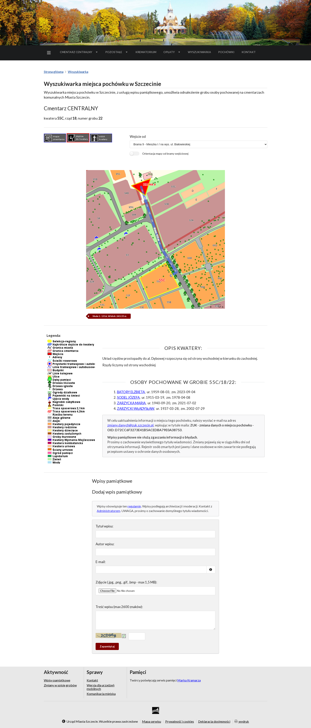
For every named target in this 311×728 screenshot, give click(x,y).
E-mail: (101, 562)
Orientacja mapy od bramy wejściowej (165, 153)
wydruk (241, 721)
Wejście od (138, 136)
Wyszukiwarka (199, 52)
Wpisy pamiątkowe (57, 680)
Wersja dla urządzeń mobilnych (100, 687)
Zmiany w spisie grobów (60, 685)
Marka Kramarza (189, 680)
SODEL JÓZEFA (128, 397)
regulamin (134, 506)
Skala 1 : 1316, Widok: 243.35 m (109, 316)
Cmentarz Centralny (79, 52)
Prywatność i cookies (179, 721)
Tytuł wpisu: (104, 526)
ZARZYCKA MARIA (131, 403)
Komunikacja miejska (101, 694)
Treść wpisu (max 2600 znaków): (119, 607)
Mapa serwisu (151, 721)
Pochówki (227, 52)
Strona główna (53, 71)
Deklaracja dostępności (214, 721)
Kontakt (249, 52)
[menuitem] (49, 53)
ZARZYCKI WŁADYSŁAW (135, 408)
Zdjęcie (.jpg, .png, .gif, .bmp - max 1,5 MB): (126, 582)
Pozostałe (116, 52)
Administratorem (108, 511)
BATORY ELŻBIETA (131, 392)
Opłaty (172, 52)
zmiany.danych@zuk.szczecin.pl (130, 425)
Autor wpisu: (105, 544)
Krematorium (145, 52)
